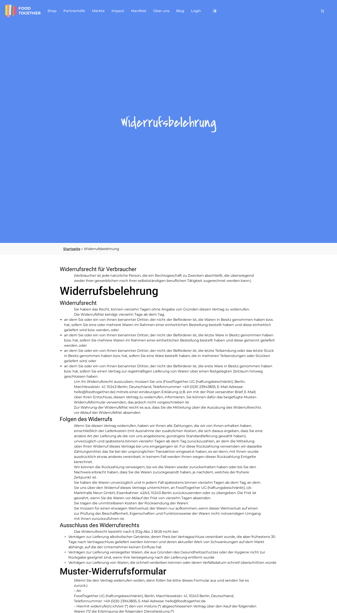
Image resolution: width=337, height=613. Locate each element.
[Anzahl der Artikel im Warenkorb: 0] (322, 11)
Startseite (71, 249)
